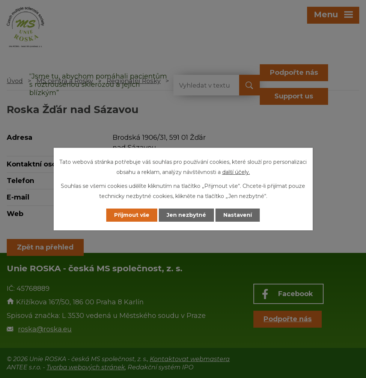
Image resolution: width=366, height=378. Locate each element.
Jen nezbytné (186, 215)
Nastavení (237, 215)
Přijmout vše (131, 215)
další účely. (236, 172)
